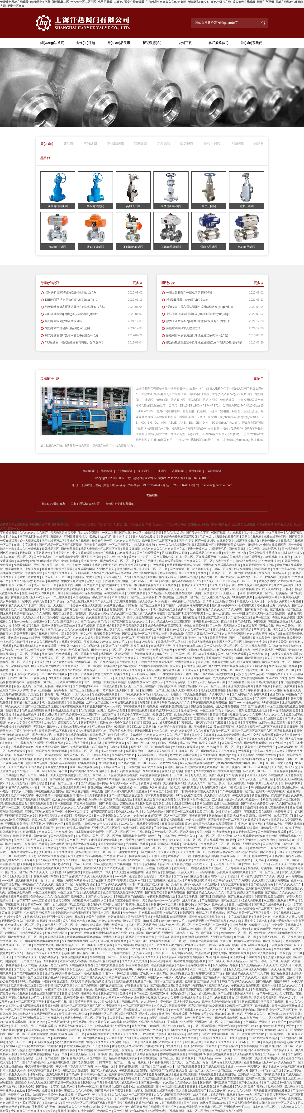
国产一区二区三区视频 (107, 836)
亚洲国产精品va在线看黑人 (178, 581)
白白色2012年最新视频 (145, 738)
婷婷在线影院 (117, 916)
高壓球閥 (163, 144)
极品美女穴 (118, 617)
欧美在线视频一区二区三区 (157, 1058)
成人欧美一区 (130, 1082)
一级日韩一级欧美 (70, 645)
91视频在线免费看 (281, 945)
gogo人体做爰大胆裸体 (70, 1042)
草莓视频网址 (14, 904)
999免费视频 (267, 840)
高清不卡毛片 (224, 561)
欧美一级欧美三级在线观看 (72, 1070)
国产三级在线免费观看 (232, 654)
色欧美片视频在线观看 (204, 941)
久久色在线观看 (257, 694)
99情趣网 (177, 827)
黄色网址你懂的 (151, 783)
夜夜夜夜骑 (250, 722)
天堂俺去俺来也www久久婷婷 (161, 900)
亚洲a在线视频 (43, 1042)
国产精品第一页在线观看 (65, 1082)
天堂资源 (265, 1022)
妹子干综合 (228, 876)
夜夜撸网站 (256, 823)
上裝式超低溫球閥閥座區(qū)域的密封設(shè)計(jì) (196, 314)
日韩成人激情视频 (172, 819)
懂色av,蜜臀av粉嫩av (76, 726)
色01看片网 (127, 840)
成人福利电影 (201, 569)
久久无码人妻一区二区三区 (256, 779)
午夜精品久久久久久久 (14, 605)
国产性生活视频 (242, 585)
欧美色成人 (219, 904)
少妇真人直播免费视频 (273, 807)
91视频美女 (207, 1086)
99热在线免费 (171, 738)
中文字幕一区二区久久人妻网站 (274, 993)
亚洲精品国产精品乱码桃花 (286, 856)
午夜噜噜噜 (97, 957)
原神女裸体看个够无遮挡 (116, 722)
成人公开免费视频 (228, 706)
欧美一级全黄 (73, 678)
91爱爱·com (253, 799)
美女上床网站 (293, 1070)
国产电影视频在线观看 (272, 832)
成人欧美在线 (271, 589)
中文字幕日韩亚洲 (115, 856)
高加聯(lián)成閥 (171, 206)
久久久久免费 (17, 722)
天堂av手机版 (227, 1026)
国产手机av (248, 803)
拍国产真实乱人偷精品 (189, 658)
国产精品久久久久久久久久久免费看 (220, 609)
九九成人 (296, 621)
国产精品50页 (154, 892)
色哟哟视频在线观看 (173, 1054)
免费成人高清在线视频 (283, 666)
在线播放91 (52, 977)
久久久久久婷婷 (154, 734)
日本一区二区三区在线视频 (215, 836)
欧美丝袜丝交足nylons (133, 565)
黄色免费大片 (104, 674)
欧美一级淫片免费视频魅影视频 (48, 751)
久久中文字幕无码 (284, 569)
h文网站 (155, 787)
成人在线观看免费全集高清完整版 (256, 836)
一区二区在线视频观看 (53, 674)
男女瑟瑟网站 (249, 815)
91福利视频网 (271, 702)
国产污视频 (186, 540)
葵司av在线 (267, 625)
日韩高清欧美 (101, 755)
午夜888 (225, 941)
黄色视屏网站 (261, 795)
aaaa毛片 (106, 536)
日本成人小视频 (188, 577)
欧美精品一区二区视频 (53, 730)
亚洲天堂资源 (47, 815)
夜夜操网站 (277, 759)
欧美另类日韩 (292, 1013)
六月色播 (296, 601)
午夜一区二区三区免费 (275, 961)
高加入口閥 (133, 206)
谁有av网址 (37, 1074)
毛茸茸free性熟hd (253, 1034)
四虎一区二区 (286, 670)
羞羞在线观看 (151, 771)
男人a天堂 (292, 767)
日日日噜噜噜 (51, 698)
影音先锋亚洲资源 (56, 933)
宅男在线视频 (76, 702)
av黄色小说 (257, 674)
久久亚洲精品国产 (244, 832)
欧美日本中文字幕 (22, 795)
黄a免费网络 (77, 904)
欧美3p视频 (137, 933)
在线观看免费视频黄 (147, 823)
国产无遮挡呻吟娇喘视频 (105, 779)
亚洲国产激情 (237, 690)
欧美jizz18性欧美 (71, 682)
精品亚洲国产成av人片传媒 (184, 565)
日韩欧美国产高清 (225, 1082)
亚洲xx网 (25, 552)
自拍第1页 (160, 1005)
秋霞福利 (251, 573)
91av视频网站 (242, 860)
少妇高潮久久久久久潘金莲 (78, 698)
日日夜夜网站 (183, 860)
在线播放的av (290, 787)
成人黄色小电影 (63, 662)
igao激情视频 (230, 803)
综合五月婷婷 (90, 561)
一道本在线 (164, 876)
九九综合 (34, 694)
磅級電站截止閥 (58, 206)
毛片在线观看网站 (199, 965)
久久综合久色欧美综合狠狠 (285, 645)
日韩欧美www (258, 856)
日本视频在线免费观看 (89, 832)
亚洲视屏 (206, 1082)
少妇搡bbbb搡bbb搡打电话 (233, 763)
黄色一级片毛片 (289, 997)
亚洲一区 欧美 (171, 787)
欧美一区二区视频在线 (25, 609)
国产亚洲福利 (209, 755)
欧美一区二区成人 (233, 670)
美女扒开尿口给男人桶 (28, 840)
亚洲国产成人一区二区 (211, 581)
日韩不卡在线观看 (219, 945)
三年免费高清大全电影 (253, 710)
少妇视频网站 (109, 585)
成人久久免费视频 (28, 548)
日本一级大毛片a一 (138, 609)
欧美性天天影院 (257, 775)
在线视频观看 (45, 1026)
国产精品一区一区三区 (31, 771)
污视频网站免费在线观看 (194, 605)
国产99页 (193, 1034)
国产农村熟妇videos (86, 686)
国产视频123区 (138, 941)
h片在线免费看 (136, 593)
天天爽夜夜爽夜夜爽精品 (136, 694)
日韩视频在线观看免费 (287, 637)
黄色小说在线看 (77, 613)
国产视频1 (169, 605)
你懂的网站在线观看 (105, 694)
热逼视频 (81, 852)
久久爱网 (109, 997)
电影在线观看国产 (275, 544)
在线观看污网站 (85, 569)
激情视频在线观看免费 (159, 1090)
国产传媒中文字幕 (197, 532)
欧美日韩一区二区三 (164, 904)
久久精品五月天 (161, 645)
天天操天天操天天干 (63, 532)
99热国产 (45, 799)
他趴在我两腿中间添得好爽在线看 (233, 605)
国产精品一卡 (10, 650)
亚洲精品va (82, 662)
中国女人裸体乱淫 (162, 557)
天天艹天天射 (81, 694)
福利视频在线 (191, 787)
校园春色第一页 (102, 540)
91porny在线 (227, 755)
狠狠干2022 (282, 981)
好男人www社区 (133, 698)
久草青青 (22, 561)
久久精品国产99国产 (37, 912)
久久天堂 (254, 548)
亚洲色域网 (267, 1046)
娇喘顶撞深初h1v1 (146, 722)
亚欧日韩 (226, 787)
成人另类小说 (115, 1018)
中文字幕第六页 (239, 953)
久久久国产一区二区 (124, 613)
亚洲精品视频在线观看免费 (265, 718)
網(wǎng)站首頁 (52, 43)
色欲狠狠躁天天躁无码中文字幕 (123, 892)
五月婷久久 (271, 783)
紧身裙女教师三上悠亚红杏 (22, 569)
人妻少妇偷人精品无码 (170, 1034)
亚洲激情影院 (74, 593)
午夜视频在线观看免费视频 (210, 702)
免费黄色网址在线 (160, 1074)
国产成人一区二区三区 (93, 775)
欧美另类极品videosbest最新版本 (165, 1050)
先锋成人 (150, 807)
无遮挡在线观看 (252, 536)
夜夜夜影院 (66, 585)
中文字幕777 (22, 900)
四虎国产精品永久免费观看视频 (28, 738)
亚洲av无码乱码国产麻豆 (287, 1066)
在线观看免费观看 (290, 581)
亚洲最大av (237, 957)
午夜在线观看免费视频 (245, 985)
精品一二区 (130, 1042)
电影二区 (59, 613)
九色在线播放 (210, 787)
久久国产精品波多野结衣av (28, 581)
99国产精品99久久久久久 (238, 981)
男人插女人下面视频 (166, 694)
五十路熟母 (46, 985)
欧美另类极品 (81, 597)
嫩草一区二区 (262, 617)
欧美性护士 (279, 1022)
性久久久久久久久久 (155, 949)
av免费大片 (149, 641)
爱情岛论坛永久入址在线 (128, 1046)
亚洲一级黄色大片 (199, 548)
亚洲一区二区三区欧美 (106, 827)
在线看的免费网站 (70, 641)
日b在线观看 (151, 706)
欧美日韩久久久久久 (94, 977)
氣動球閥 (89, 471)
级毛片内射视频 (163, 658)
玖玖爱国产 (62, 896)
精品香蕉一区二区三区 (261, 670)
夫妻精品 (78, 577)
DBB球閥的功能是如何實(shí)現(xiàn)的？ (69, 299)
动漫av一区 (121, 738)
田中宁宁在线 (100, 650)
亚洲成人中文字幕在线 (270, 791)
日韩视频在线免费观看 (223, 779)
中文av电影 (135, 734)
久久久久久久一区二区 (198, 561)
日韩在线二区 (230, 900)
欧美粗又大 (78, 896)
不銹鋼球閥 (115, 144)
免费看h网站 (64, 888)
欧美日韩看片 (75, 823)
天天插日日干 (290, 726)
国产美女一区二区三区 (186, 1062)
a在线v (229, 799)
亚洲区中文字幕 (213, 759)
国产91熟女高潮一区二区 (120, 868)
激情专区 (6, 900)
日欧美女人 (53, 726)
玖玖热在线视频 (105, 552)
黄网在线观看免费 (41, 803)
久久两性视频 (179, 969)
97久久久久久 (14, 706)
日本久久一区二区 (188, 751)
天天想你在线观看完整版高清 (216, 662)
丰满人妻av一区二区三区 (16, 557)
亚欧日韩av (91, 641)
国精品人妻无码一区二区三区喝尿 (99, 908)
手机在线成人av (204, 860)
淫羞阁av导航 (149, 573)
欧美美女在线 (87, 763)
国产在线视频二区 (53, 540)
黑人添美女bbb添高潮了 (155, 601)
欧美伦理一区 (117, 734)
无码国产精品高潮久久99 (20, 815)
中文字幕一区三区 (12, 941)
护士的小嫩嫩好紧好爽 (147, 532)
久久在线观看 (48, 645)
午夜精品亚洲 (34, 573)
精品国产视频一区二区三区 (25, 977)
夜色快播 (227, 621)
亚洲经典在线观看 (78, 540)
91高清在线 (119, 597)
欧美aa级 (271, 577)
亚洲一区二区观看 (273, 977)
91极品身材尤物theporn (196, 908)
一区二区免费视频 (103, 662)
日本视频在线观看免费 (284, 710)
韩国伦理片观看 (132, 807)
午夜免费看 (276, 925)
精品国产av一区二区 (194, 738)
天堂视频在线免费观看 (56, 654)
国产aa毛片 (153, 933)
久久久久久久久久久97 (127, 1034)
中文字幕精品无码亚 (239, 916)
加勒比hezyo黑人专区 (154, 973)
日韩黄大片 (249, 747)
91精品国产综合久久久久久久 (43, 953)
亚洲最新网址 (109, 993)
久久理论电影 (51, 617)
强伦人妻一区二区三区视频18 (139, 686)
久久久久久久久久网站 (279, 658)
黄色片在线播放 (147, 561)
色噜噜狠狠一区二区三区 (42, 682)
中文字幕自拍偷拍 (230, 771)
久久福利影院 (36, 1062)
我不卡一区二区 (148, 581)
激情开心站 (129, 581)
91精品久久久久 (136, 1018)
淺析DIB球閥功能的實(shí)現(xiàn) (185, 299)
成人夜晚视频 (168, 722)
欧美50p (39, 589)
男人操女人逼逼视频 (188, 977)
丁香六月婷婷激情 (25, 730)
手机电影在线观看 (137, 844)
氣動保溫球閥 (57, 247)
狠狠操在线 (184, 726)
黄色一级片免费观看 (41, 1090)
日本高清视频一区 (203, 544)
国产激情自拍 (236, 682)
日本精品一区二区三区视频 (226, 573)
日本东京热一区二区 (290, 953)
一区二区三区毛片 (121, 544)
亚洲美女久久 (62, 552)
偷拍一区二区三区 (206, 929)
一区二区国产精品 (212, 710)
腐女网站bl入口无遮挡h (141, 726)
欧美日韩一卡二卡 (58, 565)
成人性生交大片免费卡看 (258, 734)
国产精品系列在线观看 (188, 876)
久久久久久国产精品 (127, 540)
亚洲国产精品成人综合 (231, 544)
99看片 (214, 589)
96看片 (153, 1018)
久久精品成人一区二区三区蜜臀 (171, 621)
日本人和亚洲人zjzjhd (14, 1070)
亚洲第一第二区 (58, 771)
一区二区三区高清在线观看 (127, 650)
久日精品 (251, 819)
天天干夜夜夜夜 (96, 795)
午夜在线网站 (250, 1046)
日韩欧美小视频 (119, 747)
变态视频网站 (53, 997)
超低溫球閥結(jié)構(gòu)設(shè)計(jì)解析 (69, 314)
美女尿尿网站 (128, 852)
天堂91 (277, 629)
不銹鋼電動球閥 (171, 247)
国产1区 (257, 763)
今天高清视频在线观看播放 (197, 763)
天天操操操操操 (205, 872)
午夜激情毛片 (262, 989)
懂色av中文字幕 (136, 718)
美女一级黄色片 (29, 577)
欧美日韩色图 (185, 771)
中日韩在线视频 (92, 787)
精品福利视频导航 (146, 544)
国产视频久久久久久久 (59, 573)
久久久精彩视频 (257, 633)
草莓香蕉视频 (207, 654)
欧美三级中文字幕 (235, 552)
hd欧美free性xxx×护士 (124, 783)
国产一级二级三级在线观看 (126, 795)
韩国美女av (155, 977)
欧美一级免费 (117, 710)
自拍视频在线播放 (247, 827)
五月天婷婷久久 (280, 605)
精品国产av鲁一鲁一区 (276, 662)
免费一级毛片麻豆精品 (75, 650)
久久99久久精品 (220, 585)
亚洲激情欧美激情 (12, 811)
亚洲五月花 (144, 637)
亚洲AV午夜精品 (269, 819)
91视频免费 (276, 775)
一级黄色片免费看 (276, 601)
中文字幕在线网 (82, 552)
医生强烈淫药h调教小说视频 (138, 1013)
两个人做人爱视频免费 (45, 666)
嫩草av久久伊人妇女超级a (102, 823)
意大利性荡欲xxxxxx (187, 1001)
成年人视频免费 (29, 540)
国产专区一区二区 (17, 872)
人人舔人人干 (180, 589)
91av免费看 (157, 565)
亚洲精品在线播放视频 (153, 666)
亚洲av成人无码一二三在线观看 (50, 597)
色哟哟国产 (24, 726)
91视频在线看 (31, 625)
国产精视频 (88, 783)
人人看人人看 (294, 916)
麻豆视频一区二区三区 (257, 771)
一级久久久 (284, 852)
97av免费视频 (103, 864)
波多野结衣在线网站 (63, 763)
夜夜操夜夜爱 (42, 864)
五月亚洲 (217, 799)
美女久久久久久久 (290, 985)
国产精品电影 (290, 548)
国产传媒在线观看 (17, 597)
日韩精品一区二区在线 (172, 641)
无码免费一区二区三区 (227, 864)
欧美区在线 (239, 945)
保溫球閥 (140, 144)
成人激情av (241, 787)
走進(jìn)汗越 (85, 43)
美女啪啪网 (94, 904)
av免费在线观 (17, 751)
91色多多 (106, 641)
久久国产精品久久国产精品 (92, 621)
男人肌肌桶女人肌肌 (175, 552)
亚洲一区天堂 (206, 807)
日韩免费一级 (51, 694)
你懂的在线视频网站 (201, 650)
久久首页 (277, 767)
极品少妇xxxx (10, 860)
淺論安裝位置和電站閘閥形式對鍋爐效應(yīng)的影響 (197, 307)
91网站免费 (253, 957)
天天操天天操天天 (265, 997)
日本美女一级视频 (87, 718)
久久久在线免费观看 (253, 645)
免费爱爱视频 (284, 811)
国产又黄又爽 (64, 985)
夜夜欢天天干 (202, 864)
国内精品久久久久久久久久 (218, 751)
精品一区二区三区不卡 (98, 678)
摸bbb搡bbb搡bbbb (89, 799)
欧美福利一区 (162, 779)
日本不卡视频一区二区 (22, 718)
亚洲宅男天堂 (89, 722)
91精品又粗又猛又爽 (189, 795)
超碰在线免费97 (21, 868)
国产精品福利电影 (59, 1022)
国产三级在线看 (204, 674)
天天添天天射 (157, 856)
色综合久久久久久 (42, 896)
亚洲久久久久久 (255, 1013)
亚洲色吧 (164, 807)
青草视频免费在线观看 (67, 670)
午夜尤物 (97, 791)
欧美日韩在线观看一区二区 (257, 593)
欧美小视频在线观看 (277, 912)
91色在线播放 (126, 552)
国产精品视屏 (280, 973)
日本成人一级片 (292, 552)
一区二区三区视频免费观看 (22, 1009)
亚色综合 (166, 1001)
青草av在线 (93, 848)
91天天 (230, 840)
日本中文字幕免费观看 (284, 654)
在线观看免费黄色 (22, 747)
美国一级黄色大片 (87, 585)
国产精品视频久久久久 (76, 876)
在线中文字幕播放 (25, 544)
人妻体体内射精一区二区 (194, 799)
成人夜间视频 (189, 743)
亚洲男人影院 (246, 755)
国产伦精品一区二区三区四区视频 (60, 544)
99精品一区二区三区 (240, 1005)
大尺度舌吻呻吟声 (253, 678)
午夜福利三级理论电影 (273, 573)
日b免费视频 (12, 965)
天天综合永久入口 (112, 767)
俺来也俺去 (21, 621)
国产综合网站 (243, 621)
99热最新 (132, 1078)
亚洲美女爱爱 (278, 641)
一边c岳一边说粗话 (218, 613)
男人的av (214, 666)
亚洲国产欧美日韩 (225, 908)
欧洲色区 (181, 650)
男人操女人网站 (99, 613)
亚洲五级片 (175, 880)
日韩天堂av (254, 544)
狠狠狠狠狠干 (198, 815)
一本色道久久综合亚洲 (14, 641)
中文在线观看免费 (123, 1098)
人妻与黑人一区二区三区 (58, 925)
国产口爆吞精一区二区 (136, 633)
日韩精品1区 (98, 734)
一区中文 (25, 601)
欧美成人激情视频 (200, 641)
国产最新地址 (254, 658)
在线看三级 (12, 710)
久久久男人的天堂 (178, 734)
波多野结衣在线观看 (229, 811)
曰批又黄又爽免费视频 (103, 840)
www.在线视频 (31, 637)
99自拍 (55, 876)
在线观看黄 (250, 625)
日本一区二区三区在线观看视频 (196, 557)
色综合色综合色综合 (142, 876)
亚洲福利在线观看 (25, 674)
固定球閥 (187, 144)
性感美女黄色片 (14, 916)
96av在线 (275, 633)
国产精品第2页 (258, 654)
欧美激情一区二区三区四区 (284, 860)
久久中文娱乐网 (219, 694)
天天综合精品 (20, 783)
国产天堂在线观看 (246, 852)
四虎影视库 (164, 868)
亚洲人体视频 (294, 823)
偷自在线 (39, 908)
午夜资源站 (255, 690)
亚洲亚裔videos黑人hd (187, 645)
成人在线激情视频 (53, 702)
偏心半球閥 (212, 144)
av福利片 (194, 1050)
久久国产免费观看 (233, 633)
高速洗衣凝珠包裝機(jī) (120, 503)
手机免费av (161, 827)
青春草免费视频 (175, 892)
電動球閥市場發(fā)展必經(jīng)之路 (65, 328)
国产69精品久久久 (26, 957)
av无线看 (244, 751)
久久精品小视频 (181, 864)
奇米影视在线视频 (58, 589)
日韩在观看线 (252, 557)
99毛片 (210, 957)
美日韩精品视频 (138, 710)
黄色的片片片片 (139, 557)
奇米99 (138, 864)
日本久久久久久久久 (289, 884)
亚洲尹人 (180, 888)
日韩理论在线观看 (171, 1018)
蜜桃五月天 (112, 1082)
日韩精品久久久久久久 (193, 585)
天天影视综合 (140, 674)
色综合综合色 (262, 569)
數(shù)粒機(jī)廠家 (53, 503)
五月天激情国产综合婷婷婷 (84, 856)
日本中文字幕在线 (203, 734)
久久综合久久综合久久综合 (123, 670)
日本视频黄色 (276, 1034)
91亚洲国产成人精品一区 (153, 884)
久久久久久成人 (83, 637)
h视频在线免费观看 (71, 848)
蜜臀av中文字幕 (76, 779)
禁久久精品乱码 (174, 532)
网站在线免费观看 (17, 1038)
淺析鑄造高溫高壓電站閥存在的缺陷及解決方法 (72, 307)
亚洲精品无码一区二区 (164, 710)
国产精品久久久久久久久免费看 (68, 629)
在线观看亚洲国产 (171, 1042)
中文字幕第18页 (125, 969)
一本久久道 (161, 730)
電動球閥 (106, 471)
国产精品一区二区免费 (180, 811)
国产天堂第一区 (41, 605)
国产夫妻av (12, 844)
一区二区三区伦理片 (240, 698)
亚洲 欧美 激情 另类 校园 (16, 836)
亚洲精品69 (7, 864)
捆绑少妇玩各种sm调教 (44, 561)
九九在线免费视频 (126, 601)
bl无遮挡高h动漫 (184, 803)
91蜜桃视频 (292, 827)
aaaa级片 (98, 573)
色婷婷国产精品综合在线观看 (169, 1070)
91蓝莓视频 (270, 557)
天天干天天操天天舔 (130, 625)
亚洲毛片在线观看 (34, 1046)
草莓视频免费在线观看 (265, 787)
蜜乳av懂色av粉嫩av (215, 848)
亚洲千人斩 (109, 565)
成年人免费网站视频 (152, 613)
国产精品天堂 (70, 548)
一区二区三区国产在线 (116, 532)
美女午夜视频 (9, 601)
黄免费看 (72, 633)
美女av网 (86, 633)
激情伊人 (56, 536)
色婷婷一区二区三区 (129, 589)
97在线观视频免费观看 (73, 957)
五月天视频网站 (102, 876)
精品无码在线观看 (84, 844)
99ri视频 (119, 726)
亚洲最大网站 (243, 993)
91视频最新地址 (240, 989)
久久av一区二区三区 (219, 1070)
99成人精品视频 (30, 981)
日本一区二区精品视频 (143, 925)
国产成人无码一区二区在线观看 (266, 613)
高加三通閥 (246, 206)
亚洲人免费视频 (135, 577)
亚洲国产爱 (8, 920)
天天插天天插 (184, 872)
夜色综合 (218, 629)
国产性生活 (57, 633)
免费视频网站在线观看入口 (89, 900)
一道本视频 (107, 690)
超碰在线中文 (107, 860)
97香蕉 (277, 989)
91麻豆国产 (157, 791)
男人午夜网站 (23, 589)
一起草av (259, 860)
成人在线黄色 (169, 573)
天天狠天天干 (229, 593)
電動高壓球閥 (208, 247)
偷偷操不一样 (140, 747)
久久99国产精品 (232, 743)
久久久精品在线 (72, 868)
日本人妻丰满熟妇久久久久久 (113, 815)
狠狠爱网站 (83, 836)
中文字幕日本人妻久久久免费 (75, 1066)
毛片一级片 (207, 536)
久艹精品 (153, 650)
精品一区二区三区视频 (264, 726)
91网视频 (260, 621)
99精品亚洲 (197, 920)
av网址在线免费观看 (124, 702)
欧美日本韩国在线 (188, 698)
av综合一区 (285, 1030)
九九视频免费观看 (228, 734)
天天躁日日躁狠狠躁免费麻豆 (272, 1090)
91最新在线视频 (242, 597)
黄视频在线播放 (278, 621)
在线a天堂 (168, 771)
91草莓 (167, 714)
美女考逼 (295, 807)
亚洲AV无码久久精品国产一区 (44, 811)
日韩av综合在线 (175, 759)
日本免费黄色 (262, 637)
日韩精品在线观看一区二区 (22, 698)
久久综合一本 (129, 585)
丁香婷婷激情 (9, 532)
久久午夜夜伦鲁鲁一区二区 (212, 730)
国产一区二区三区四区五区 (42, 706)
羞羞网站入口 (9, 1018)
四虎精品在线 (235, 892)
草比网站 (58, 593)
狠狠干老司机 (90, 993)
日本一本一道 (239, 848)
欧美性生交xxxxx (139, 682)
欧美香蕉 (78, 589)
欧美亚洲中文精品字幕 (274, 815)
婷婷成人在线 (275, 738)
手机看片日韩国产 (116, 819)
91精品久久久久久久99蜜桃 (104, 1042)
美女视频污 (102, 637)
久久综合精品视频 (146, 1054)
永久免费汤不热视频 (226, 965)
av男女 (102, 710)
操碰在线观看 (138, 856)
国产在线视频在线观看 (110, 965)
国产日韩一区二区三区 (158, 848)
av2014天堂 (12, 1046)
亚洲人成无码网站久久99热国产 (249, 969)
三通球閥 (90, 144)
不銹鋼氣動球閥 (133, 247)
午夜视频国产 (112, 1005)
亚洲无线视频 (93, 605)
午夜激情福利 (222, 832)
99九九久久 (55, 678)
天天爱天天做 (167, 852)
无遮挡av (39, 726)
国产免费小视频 (213, 775)
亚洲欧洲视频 (143, 730)
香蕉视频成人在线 (135, 1009)
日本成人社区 (59, 738)
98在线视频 (167, 597)
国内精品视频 (192, 617)
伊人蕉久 (176, 666)
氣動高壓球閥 (246, 247)
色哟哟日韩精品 (43, 929)
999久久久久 (187, 573)
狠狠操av (222, 957)
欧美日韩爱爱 (199, 969)
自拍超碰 (11, 961)
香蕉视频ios (218, 912)
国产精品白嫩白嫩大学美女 (120, 1058)
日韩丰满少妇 (190, 844)
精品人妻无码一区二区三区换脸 (101, 548)
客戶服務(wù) (218, 43)
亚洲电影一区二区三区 (153, 569)
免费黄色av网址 (284, 585)
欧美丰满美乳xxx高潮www (59, 625)
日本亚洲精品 (205, 1058)
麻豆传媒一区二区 (123, 637)
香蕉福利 (279, 1042)
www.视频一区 (104, 1066)
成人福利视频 (145, 755)
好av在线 (163, 654)
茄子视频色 (99, 747)
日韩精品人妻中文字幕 (246, 941)
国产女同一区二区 (137, 759)
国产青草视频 (185, 1058)
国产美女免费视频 (121, 1054)
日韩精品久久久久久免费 (139, 937)
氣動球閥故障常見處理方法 (181, 328)
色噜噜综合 (219, 896)
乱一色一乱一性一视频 (49, 880)
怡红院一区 (68, 1086)
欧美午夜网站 (236, 888)
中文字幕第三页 (40, 1038)
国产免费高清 (43, 557)
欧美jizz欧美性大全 (33, 650)
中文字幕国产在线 (41, 1070)
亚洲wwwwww (103, 1050)
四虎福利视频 (28, 832)
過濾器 (259, 144)
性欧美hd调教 (106, 625)
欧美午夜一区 (270, 868)
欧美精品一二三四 (179, 856)
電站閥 (69, 144)
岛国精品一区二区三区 (204, 949)
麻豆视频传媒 (135, 872)
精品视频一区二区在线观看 (217, 577)
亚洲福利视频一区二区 (56, 637)
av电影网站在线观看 (191, 1098)
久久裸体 (279, 916)
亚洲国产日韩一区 (128, 690)
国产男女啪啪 (87, 658)
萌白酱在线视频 (167, 743)
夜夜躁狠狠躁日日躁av (70, 795)
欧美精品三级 (216, 767)
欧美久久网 (121, 674)
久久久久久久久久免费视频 (56, 832)
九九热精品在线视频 (226, 678)
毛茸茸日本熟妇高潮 (228, 722)
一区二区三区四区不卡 (143, 597)
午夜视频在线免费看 (136, 904)
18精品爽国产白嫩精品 (144, 819)
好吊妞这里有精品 (230, 557)
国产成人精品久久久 (101, 896)
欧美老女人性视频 (56, 767)
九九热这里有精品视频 (234, 884)
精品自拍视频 (79, 734)
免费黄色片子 (266, 803)
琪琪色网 (184, 544)
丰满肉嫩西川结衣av (183, 993)
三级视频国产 (147, 852)
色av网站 (175, 755)
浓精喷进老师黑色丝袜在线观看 (53, 1094)
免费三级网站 (179, 949)
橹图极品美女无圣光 (107, 633)
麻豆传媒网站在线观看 (165, 844)
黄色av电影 (232, 759)
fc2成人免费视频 (109, 807)
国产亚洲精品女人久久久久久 (130, 621)
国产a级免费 (264, 981)
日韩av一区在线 (222, 569)
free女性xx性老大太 (187, 848)
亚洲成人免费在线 (263, 953)
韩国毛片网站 (154, 1046)
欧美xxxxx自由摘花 (156, 589)
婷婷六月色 (40, 601)
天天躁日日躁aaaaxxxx (37, 807)
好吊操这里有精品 (137, 985)
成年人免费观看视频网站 (35, 1054)
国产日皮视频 (93, 682)
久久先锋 (261, 698)
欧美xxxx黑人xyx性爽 (74, 961)
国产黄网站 (239, 694)
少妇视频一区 (39, 621)
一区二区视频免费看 (85, 654)
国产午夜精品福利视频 (75, 747)
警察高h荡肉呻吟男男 (196, 937)
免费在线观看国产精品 (210, 973)
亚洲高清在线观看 (130, 860)
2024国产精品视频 (253, 706)
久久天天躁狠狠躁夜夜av (259, 565)
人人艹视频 (30, 965)
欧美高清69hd (159, 993)
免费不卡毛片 (187, 609)
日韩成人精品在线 (246, 561)
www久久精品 (168, 544)
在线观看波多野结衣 (246, 540)
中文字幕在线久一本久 (177, 674)
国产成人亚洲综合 (214, 1066)
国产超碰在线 (61, 864)
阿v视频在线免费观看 (14, 803)
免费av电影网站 (273, 1026)
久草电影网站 (9, 1086)
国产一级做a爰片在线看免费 (213, 540)
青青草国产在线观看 (24, 799)
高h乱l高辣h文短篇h (203, 718)
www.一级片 (223, 1058)
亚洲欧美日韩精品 (76, 536)
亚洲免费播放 (253, 1062)
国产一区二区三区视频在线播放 (28, 1034)
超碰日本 (97, 743)
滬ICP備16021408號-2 (194, 478)
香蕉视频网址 (73, 759)
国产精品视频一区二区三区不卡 (80, 714)
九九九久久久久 (273, 714)
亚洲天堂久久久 (185, 662)
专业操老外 (28, 860)
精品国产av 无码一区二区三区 (206, 686)
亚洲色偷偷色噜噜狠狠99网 (216, 827)
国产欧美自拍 (123, 864)
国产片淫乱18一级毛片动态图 (83, 609)
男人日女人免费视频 (232, 783)
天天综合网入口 (113, 577)
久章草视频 (85, 1050)
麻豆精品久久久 (68, 722)
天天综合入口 (232, 625)
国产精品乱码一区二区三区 (117, 561)
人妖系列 (242, 674)
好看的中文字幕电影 (255, 920)
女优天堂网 (93, 577)
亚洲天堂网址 (55, 743)
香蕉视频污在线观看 (219, 658)
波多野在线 (105, 945)
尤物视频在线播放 (58, 1062)
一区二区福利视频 (45, 892)
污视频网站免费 (290, 597)
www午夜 (238, 613)
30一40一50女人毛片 (278, 763)
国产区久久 (267, 852)
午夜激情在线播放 (143, 654)
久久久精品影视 (257, 666)
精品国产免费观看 (284, 686)
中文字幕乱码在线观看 (39, 1066)
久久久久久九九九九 (135, 961)
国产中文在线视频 (78, 791)
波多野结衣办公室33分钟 (122, 573)
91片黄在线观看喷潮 (221, 726)
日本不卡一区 (162, 953)
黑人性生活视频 (254, 532)
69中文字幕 (207, 747)
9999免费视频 (107, 763)
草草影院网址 (271, 548)
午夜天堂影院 (241, 795)
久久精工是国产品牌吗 (53, 965)
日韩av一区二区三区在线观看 (27, 678)
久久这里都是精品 (98, 617)
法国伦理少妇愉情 (67, 929)
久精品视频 (82, 573)
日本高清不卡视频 (81, 1001)
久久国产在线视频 (81, 674)
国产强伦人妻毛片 (262, 884)
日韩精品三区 (51, 548)
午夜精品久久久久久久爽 (38, 884)
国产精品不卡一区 (257, 609)
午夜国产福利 (101, 597)
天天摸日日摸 (132, 548)
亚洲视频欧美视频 (115, 682)
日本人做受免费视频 (146, 536)
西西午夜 (253, 868)
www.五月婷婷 (41, 900)
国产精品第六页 (162, 1066)
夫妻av (76, 565)
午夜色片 (110, 787)
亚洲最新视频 (125, 888)
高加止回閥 (209, 206)
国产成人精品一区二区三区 (221, 645)
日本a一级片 (174, 629)
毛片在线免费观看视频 (36, 710)
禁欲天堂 (6, 565)
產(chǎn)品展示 (118, 43)
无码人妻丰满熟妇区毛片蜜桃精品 (92, 981)
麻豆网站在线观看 (85, 803)
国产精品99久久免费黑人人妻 (19, 787)
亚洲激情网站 (228, 1074)
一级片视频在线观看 (35, 844)
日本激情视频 (122, 536)
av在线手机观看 (152, 767)
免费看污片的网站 (123, 755)
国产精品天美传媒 (139, 916)
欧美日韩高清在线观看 (232, 718)
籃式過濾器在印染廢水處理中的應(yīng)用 (69, 335)
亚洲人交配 (160, 633)
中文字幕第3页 (229, 1046)
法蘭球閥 (237, 144)
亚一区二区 (196, 1070)
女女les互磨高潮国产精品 (187, 989)
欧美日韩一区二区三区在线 (159, 540)
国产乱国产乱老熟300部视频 (185, 613)
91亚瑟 (66, 694)
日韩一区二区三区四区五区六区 (252, 730)
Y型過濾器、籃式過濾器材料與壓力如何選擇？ (72, 342)
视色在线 (39, 565)
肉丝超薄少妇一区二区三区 (255, 908)
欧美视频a (111, 666)
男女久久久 (283, 779)
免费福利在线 (205, 811)
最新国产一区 (65, 884)
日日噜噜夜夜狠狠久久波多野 (155, 662)
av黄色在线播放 (150, 775)
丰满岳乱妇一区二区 (250, 577)
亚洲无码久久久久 (276, 864)
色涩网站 (281, 650)
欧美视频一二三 (94, 670)
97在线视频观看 (12, 912)
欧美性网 (126, 993)
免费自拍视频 (70, 561)
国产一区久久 (217, 961)
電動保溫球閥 (95, 247)
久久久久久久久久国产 (34, 532)
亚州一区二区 (229, 929)
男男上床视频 (147, 868)
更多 (137, 283)
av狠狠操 (234, 920)
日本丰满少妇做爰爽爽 (112, 941)
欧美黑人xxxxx (268, 937)
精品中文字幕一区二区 (136, 714)
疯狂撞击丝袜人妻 (101, 629)
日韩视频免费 (112, 581)
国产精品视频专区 (62, 836)
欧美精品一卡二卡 (183, 807)
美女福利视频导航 (175, 783)
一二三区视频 (199, 589)
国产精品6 (73, 1074)
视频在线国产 (111, 848)
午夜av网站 (63, 686)
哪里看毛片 (219, 548)
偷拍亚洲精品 (92, 565)
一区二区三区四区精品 (37, 670)
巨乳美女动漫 (205, 1078)
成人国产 (16, 953)
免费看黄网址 (23, 565)
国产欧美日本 (238, 548)
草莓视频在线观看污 (124, 1022)
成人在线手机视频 (170, 561)
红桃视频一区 (190, 710)
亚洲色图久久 (270, 540)
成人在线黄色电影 (164, 609)
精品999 (163, 864)
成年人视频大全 (247, 840)
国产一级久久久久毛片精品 (165, 945)
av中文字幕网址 (114, 593)
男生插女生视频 (44, 945)
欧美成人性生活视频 (65, 710)
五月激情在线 (101, 1046)
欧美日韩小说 (187, 904)
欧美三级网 (204, 832)
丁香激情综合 (210, 900)
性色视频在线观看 (151, 912)
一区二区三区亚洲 (117, 957)
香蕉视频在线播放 (166, 678)
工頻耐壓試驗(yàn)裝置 (85, 503)
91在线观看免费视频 (46, 868)
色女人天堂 (93, 581)
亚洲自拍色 (277, 694)
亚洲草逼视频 (20, 896)
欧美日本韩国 (51, 1005)
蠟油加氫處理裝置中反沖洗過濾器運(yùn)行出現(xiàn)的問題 (202, 342)
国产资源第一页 (180, 569)
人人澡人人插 (31, 617)
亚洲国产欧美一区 (214, 617)
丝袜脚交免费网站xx (191, 957)
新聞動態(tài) (152, 43)
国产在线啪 (41, 836)
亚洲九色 (53, 650)
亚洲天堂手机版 (188, 896)
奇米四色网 (199, 985)
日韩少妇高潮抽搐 (240, 904)
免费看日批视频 (149, 702)
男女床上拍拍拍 (41, 690)
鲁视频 (267, 1042)
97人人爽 (240, 1086)
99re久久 (212, 1046)
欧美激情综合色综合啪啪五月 (71, 912)
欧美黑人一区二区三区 (228, 641)
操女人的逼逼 (132, 920)
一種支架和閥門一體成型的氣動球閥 (187, 292)
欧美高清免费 (179, 718)
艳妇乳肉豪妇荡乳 (25, 645)
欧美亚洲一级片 (53, 916)
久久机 (202, 573)
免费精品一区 (210, 1050)
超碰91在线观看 (145, 799)
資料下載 (185, 43)
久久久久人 (223, 860)
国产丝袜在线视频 (240, 896)
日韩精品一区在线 (272, 827)
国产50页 (118, 1090)
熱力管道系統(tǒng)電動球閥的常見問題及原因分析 (196, 321)
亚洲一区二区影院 (53, 779)
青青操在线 (281, 771)
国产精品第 (155, 593)
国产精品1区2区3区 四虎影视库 (170, 985)
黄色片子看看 (64, 569)
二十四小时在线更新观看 (255, 929)
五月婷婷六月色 (235, 868)
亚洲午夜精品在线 (22, 1026)
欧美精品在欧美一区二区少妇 (281, 799)
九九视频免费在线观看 (160, 698)
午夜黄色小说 (292, 989)
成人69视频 (42, 593)
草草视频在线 (262, 629)
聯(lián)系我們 (251, 43)
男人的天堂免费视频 (213, 690)
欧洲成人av (227, 589)
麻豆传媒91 (212, 876)
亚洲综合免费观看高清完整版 (179, 536)
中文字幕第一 (275, 532)
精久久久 (231, 710)
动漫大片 (103, 658)
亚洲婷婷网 (216, 738)
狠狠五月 (285, 557)
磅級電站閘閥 (95, 206)
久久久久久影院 (55, 840)
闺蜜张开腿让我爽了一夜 (16, 585)
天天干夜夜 (21, 633)
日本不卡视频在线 (213, 698)
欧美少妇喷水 (268, 581)
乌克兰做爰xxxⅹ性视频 (133, 787)
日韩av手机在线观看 (116, 645)
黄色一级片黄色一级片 (199, 1018)
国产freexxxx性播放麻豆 (245, 702)
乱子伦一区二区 (88, 1086)
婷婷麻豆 (48, 569)
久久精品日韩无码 (61, 621)
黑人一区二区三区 (45, 585)
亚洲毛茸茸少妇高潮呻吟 (125, 900)
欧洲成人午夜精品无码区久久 (133, 678)
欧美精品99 (80, 1022)
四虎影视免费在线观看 (179, 593)
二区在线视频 (14, 779)
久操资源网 (32, 779)
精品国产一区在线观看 (115, 654)
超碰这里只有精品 (157, 989)
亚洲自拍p (232, 738)
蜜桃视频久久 (78, 738)
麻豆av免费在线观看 (229, 650)
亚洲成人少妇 (43, 662)
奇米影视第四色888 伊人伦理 (203, 625)
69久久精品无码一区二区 (243, 961)
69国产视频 (218, 532)
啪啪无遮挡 (220, 953)
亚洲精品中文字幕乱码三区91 (265, 888)
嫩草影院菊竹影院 (102, 811)
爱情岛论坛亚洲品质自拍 (265, 552)
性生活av (27, 593)
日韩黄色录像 (291, 561)
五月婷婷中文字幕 (266, 597)
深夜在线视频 (94, 593)
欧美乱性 (285, 965)
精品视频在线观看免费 (123, 775)
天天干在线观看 (243, 1058)
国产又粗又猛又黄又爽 (216, 597)
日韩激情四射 (219, 714)
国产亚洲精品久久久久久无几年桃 (248, 973)
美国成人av (185, 929)
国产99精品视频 (60, 844)
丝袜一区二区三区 (98, 702)
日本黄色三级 (69, 819)
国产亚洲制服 (277, 1078)
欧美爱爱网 (187, 912)
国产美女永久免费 (252, 738)
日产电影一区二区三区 (56, 577)
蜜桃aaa (77, 605)
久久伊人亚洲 (104, 601)
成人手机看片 (191, 900)
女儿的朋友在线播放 (185, 747)
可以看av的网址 (102, 726)
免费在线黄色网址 (275, 536)
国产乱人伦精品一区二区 (266, 1070)
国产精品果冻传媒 (216, 989)
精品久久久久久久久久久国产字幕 (164, 548)
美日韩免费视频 (290, 783)
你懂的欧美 (24, 864)
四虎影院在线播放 (202, 706)
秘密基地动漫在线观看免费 (112, 1026)
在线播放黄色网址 (28, 714)
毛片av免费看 (128, 666)
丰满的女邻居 (225, 674)
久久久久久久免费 (240, 1090)
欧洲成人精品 (78, 1054)
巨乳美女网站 (263, 585)
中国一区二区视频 (28, 654)
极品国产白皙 (69, 860)
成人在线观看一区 (73, 617)
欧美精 (60, 827)
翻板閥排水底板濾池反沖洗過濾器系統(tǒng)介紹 (195, 335)
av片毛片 (37, 997)
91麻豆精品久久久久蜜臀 (206, 552)
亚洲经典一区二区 (188, 597)
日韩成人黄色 (109, 686)
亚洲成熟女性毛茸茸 (241, 686)
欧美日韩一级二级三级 (141, 743)
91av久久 (126, 823)
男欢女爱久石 (181, 779)
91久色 (89, 989)
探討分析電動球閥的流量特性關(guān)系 (68, 292)
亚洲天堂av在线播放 (185, 690)
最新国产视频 (219, 637)
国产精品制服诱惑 (256, 743)
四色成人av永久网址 (250, 601)
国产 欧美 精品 (235, 775)
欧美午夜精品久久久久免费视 (158, 585)
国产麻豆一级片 (77, 840)
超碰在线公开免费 (20, 892)
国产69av (204, 904)
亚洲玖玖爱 (177, 633)
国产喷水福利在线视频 (34, 536)
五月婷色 (190, 666)
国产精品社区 (294, 1018)
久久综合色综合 (176, 682)
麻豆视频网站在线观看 (137, 779)
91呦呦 (239, 658)
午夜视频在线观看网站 (50, 791)
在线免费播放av (269, 561)
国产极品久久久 (48, 860)
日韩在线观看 (39, 633)
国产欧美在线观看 (95, 544)
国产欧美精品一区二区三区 (225, 819)
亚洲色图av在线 (127, 569)
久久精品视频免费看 (66, 557)
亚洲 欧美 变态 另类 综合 (155, 803)
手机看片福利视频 (121, 730)
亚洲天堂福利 (252, 844)
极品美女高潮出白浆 (172, 686)
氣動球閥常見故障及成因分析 (61, 321)
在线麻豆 (162, 755)
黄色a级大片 (50, 714)
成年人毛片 (120, 641)
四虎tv (93, 536)
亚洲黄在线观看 (114, 609)
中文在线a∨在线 (258, 1066)
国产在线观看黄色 (148, 552)
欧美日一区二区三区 (175, 775)
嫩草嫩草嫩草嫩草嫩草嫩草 (84, 937)
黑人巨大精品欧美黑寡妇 (263, 682)
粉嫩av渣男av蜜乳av (77, 1046)
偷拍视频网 (195, 1054)
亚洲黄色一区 (55, 823)
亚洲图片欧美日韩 (249, 589)
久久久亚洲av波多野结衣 (195, 678)
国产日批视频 (283, 730)
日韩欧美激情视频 (256, 641)
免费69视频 (263, 686)
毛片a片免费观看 (89, 532)
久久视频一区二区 (239, 617)
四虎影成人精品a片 (220, 852)
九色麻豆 (142, 791)
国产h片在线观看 (240, 637)
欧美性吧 (54, 581)
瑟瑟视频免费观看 (135, 836)
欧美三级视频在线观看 (19, 755)
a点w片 (202, 666)
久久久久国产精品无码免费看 (172, 1094)
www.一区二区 (252, 864)
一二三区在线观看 (275, 900)
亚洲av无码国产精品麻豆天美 (162, 670)
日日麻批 (287, 589)
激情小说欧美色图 (228, 536)
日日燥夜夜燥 (238, 925)
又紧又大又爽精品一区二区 (202, 633)
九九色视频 (234, 532)
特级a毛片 (171, 912)
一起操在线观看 (196, 819)
